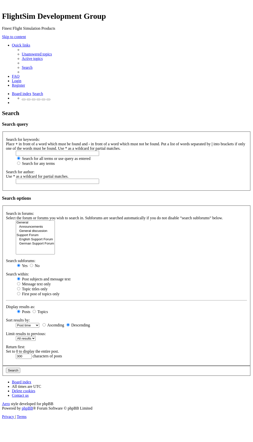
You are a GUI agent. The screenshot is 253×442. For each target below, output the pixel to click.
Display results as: (20, 307)
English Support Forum (35, 239)
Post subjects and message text (43, 279)
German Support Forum (35, 244)
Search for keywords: (23, 139)
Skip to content (14, 37)
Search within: (17, 274)
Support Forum (35, 235)
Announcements (35, 227)
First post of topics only (38, 294)
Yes (22, 266)
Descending (78, 325)
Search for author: (20, 172)
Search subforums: (21, 261)
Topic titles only (32, 289)
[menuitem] (37, 54)
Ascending (53, 325)
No (35, 266)
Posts (23, 312)
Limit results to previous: (26, 334)
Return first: (15, 347)
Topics (40, 312)
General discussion (35, 231)
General (35, 223)
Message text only (34, 284)
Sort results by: (18, 320)
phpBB (27, 408)
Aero (6, 404)
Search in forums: (20, 213)
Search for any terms (36, 163)
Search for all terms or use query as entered (53, 158)
